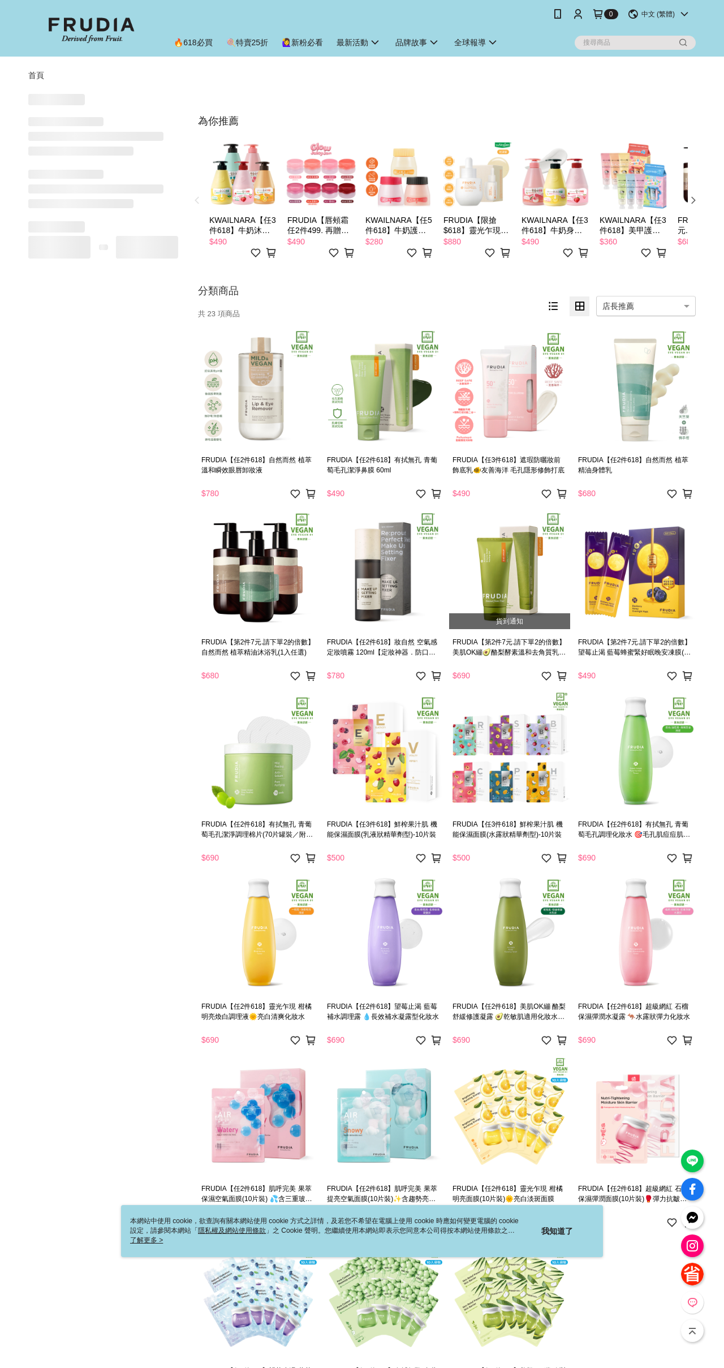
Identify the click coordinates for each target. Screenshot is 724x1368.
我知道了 (557, 1231)
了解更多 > (146, 1240)
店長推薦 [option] (618, 306)
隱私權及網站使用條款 (232, 1230)
